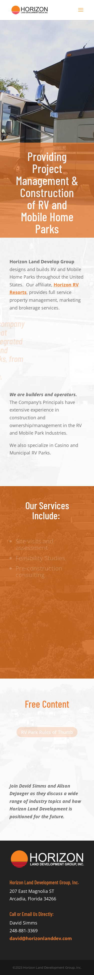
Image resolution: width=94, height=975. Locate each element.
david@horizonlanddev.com (41, 938)
